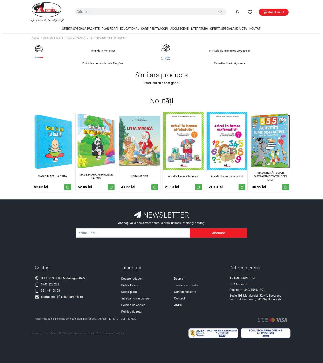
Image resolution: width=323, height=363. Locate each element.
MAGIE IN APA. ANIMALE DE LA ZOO (96, 172)
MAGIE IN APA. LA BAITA (52, 172)
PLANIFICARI (110, 24)
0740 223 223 (50, 280)
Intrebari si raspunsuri (136, 294)
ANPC (178, 301)
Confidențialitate (185, 288)
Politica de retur (132, 308)
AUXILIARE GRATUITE (80, 33)
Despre (179, 275)
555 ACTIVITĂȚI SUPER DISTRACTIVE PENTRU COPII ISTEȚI (270, 172)
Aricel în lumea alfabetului (183, 172)
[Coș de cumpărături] (274, 10)
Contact (179, 294)
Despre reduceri (132, 275)
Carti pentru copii (154, 24)
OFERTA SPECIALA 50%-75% (228, 24)
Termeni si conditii (186, 281)
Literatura (199, 24)
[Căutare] (220, 10)
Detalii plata (129, 288)
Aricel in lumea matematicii (227, 172)
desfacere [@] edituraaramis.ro (62, 293)
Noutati (255, 24)
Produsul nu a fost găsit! (110, 33)
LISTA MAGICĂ (139, 172)
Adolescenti (179, 24)
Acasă (35, 33)
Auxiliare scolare (53, 33)
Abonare (218, 229)
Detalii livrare (129, 281)
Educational (129, 24)
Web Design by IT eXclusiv (110, 329)
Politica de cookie (133, 301)
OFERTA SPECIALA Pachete (81, 24)
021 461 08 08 (50, 287)
